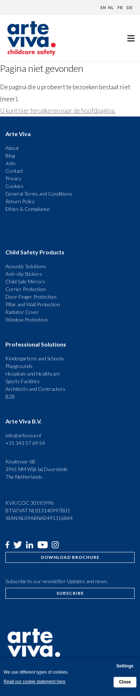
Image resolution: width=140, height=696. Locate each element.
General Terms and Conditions (38, 194)
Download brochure (70, 557)
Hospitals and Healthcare (32, 373)
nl (111, 7)
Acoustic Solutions (25, 266)
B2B (10, 396)
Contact (14, 171)
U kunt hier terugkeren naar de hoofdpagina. (57, 110)
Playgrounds (19, 366)
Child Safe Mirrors (25, 281)
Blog (10, 155)
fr (120, 7)
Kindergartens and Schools (34, 358)
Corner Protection (25, 289)
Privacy (13, 178)
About (12, 148)
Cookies (14, 186)
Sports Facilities (22, 381)
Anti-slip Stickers (23, 274)
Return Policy (20, 201)
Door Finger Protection (30, 297)
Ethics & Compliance (27, 209)
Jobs (10, 163)
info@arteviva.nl (23, 435)
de (130, 7)
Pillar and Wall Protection (32, 304)
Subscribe (70, 593)
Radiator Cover (22, 312)
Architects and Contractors (35, 389)
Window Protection (26, 319)
